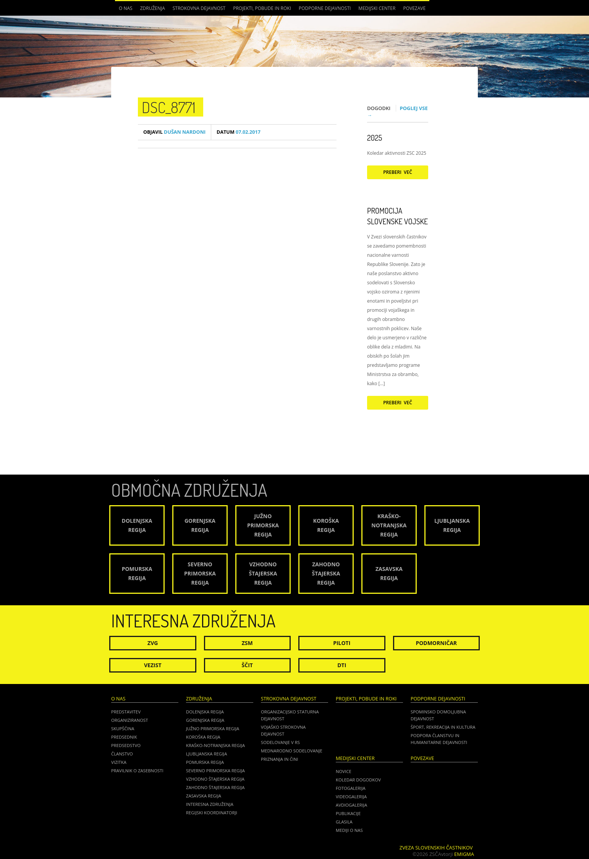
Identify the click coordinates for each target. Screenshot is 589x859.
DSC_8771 (169, 107)
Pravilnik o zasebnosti (137, 770)
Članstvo (122, 754)
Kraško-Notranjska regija (215, 745)
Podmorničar (436, 643)
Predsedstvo (126, 745)
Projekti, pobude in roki (262, 8)
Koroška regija (203, 737)
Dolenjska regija (205, 712)
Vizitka (118, 762)
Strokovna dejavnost (199, 8)
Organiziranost (129, 720)
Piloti (341, 643)
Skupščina (122, 728)
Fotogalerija (351, 788)
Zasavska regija (203, 796)
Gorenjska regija (205, 720)
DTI (341, 665)
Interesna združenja (209, 804)
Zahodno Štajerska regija (215, 787)
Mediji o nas (349, 830)
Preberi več (397, 172)
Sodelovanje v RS (280, 742)
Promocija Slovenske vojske (397, 216)
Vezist (153, 665)
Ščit (247, 665)
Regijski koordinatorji (211, 812)
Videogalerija (351, 796)
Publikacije (348, 813)
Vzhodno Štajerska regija (215, 779)
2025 (374, 138)
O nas (126, 8)
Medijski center (376, 8)
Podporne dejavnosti (325, 8)
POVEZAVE (414, 8)
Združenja (152, 8)
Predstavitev (126, 712)
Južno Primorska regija (212, 728)
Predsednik (124, 737)
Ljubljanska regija (206, 754)
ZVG (152, 643)
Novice (343, 771)
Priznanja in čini (279, 759)
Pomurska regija (205, 762)
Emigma (464, 854)
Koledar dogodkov (358, 780)
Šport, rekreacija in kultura (443, 727)
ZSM (247, 643)
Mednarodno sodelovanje (291, 751)
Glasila (344, 822)
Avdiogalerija (351, 805)
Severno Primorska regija (215, 770)
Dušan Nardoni (174, 132)
